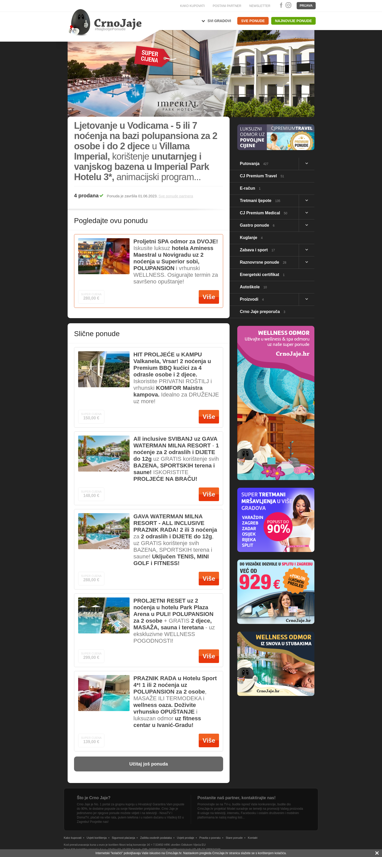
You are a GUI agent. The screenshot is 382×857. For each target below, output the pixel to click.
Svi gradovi (219, 21)
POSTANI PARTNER (227, 6)
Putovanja (254, 163)
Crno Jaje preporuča (262, 311)
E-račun (250, 188)
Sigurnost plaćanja (123, 837)
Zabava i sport (257, 250)
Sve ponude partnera (176, 196)
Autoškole (253, 287)
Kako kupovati (72, 837)
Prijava (306, 5)
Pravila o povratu (210, 837)
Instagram (288, 5)
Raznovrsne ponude (263, 262)
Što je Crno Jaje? (94, 798)
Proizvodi (252, 299)
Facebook (280, 5)
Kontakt (252, 837)
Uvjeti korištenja (97, 837)
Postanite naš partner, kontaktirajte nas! (236, 798)
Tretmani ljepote (260, 200)
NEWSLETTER (259, 6)
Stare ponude (234, 837)
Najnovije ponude (293, 21)
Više (209, 296)
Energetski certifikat (262, 274)
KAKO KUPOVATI (192, 6)
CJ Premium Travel (262, 176)
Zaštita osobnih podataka (156, 837)
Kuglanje (251, 237)
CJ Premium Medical (263, 213)
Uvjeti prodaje (185, 837)
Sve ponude (253, 21)
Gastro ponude (257, 225)
